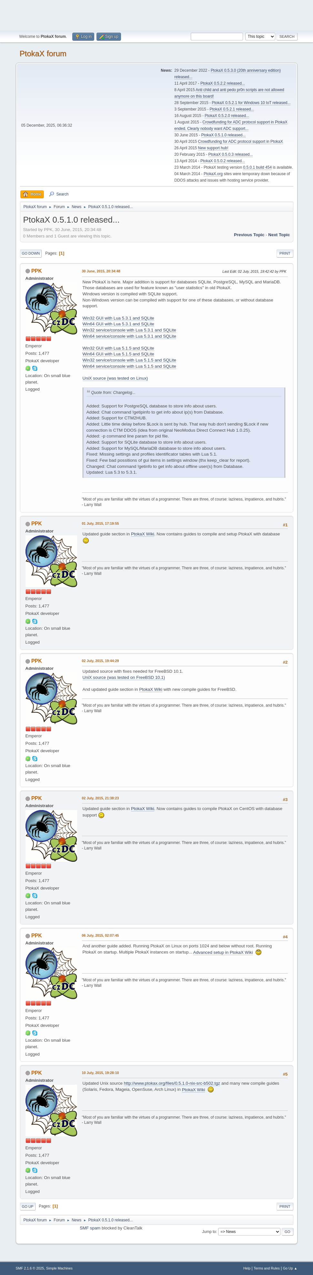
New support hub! (213, 148)
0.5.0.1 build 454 (257, 167)
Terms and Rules (267, 1268)
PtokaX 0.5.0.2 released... (222, 161)
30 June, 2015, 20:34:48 (101, 271)
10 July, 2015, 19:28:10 (100, 1073)
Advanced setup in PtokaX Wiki (223, 952)
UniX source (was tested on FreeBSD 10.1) (124, 677)
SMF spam (90, 1228)
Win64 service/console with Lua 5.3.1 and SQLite (129, 336)
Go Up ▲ (290, 1268)
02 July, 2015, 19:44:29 (100, 661)
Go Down (31, 253)
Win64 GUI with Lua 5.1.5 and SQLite (118, 354)
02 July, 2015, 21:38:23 (100, 798)
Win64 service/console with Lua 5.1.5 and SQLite (129, 366)
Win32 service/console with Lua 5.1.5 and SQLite (129, 360)
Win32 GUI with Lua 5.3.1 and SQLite (118, 318)
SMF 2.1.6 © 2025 (30, 1268)
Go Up (28, 1206)
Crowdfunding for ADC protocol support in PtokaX (240, 141)
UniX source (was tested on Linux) (115, 378)
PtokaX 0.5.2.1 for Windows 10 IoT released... (251, 102)
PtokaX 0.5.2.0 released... (227, 115)
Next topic (279, 234)
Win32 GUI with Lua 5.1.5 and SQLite (118, 348)
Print (284, 253)
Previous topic (249, 234)
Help (246, 1268)
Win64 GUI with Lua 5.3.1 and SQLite (118, 323)
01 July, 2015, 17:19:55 (100, 523)
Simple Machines (59, 1268)
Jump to (209, 1231)
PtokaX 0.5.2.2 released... (222, 83)
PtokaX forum (43, 53)
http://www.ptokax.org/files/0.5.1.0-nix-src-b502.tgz (172, 1083)
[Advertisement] (156, 14)
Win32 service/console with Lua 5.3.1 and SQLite (129, 330)
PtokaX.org (213, 174)
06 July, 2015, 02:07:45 (100, 935)
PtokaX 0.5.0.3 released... (230, 154)
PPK (36, 271)
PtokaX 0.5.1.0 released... (223, 135)
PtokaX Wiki (142, 534)
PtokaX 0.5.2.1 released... (232, 109)
